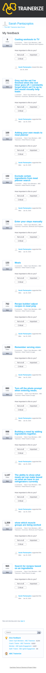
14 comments (19, 393)
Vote (7, 45)
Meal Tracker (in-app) (28, 267)
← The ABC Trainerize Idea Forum (13, 27)
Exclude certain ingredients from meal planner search (26, 178)
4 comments (18, 266)
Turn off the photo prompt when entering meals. (28, 389)
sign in (22, 621)
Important (34, 55)
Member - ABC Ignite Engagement (20, 646)
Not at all (21, 55)
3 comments (18, 484)
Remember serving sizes (28, 347)
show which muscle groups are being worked (28, 524)
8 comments (18, 224)
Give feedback (15, 638)
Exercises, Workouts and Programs (32, 44)
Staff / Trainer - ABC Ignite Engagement (22, 649)
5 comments (18, 571)
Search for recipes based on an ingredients (28, 567)
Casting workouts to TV (27, 39)
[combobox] (21, 632)
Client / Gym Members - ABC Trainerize (22, 641)
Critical (22, 59)
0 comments (18, 42)
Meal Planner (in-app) (28, 140)
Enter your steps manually (28, 221)
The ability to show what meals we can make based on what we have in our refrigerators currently (28, 478)
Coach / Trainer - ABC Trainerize (20, 643)
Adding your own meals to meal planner (28, 133)
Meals (18, 262)
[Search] (39, 632)
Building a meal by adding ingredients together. (28, 432)
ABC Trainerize (15, 654)
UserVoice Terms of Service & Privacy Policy (23, 667)
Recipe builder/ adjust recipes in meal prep (26, 305)
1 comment (18, 94)
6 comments (18, 309)
